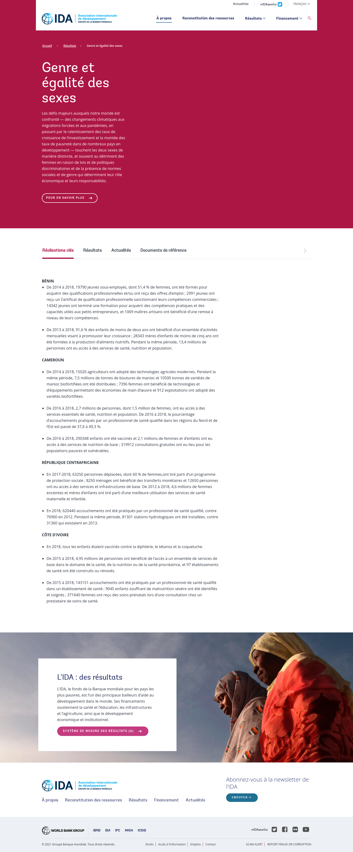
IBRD (96, 830)
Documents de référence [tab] (163, 251)
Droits (150, 844)
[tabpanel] (176, 436)
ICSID (142, 830)
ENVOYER (240, 797)
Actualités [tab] (121, 251)
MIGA (129, 830)
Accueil (47, 46)
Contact (211, 844)
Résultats (253, 19)
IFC (117, 830)
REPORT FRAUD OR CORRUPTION (289, 844)
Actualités (241, 4)
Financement (287, 19)
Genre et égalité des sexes (105, 46)
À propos (164, 18)
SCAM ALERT (254, 844)
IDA (107, 830)
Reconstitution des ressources (208, 18)
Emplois (195, 844)
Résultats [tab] (92, 251)
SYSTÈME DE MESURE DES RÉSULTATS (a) (98, 731)
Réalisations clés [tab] (58, 251)
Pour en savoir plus (65, 198)
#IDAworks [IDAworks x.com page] (268, 4)
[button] (309, 18)
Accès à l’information (172, 844)
